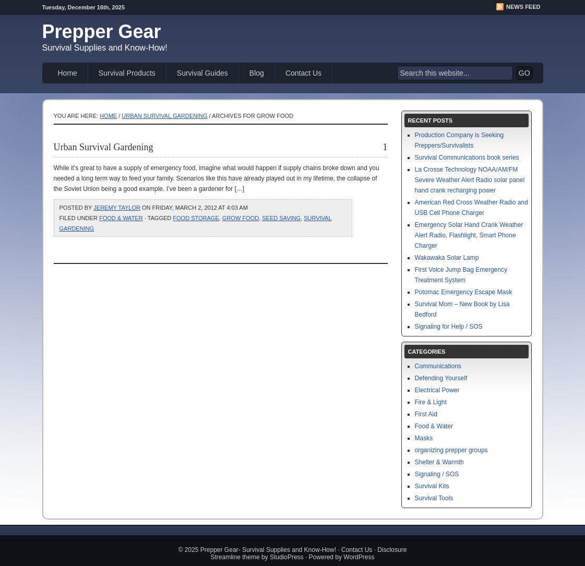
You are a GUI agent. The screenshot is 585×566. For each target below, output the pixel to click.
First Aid (426, 414)
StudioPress (287, 557)
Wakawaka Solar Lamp (447, 257)
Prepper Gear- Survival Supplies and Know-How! (268, 549)
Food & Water (121, 218)
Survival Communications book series (467, 157)
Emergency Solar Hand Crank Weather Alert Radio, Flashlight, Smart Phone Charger (469, 235)
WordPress (358, 557)
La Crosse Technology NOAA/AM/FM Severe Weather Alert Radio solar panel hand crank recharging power (470, 180)
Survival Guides (202, 73)
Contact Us (303, 73)
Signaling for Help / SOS (449, 326)
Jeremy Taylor (116, 207)
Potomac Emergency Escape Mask (463, 292)
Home (67, 73)
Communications (438, 366)
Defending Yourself (441, 378)
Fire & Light (431, 402)
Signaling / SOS (437, 474)
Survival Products (127, 73)
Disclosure (392, 549)
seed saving (281, 218)
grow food (240, 218)
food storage (196, 218)
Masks (424, 438)
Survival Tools (434, 498)
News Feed (523, 7)
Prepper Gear (101, 31)
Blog (256, 73)
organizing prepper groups (451, 450)
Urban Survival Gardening (164, 116)
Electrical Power (437, 390)
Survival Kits (432, 486)
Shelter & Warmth (439, 462)
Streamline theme (235, 557)
